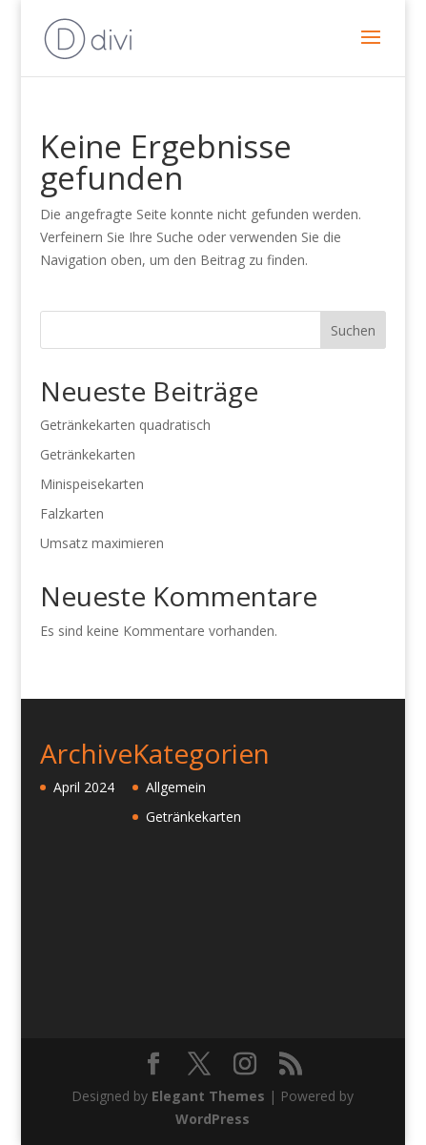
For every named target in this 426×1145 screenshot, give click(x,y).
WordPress (212, 1119)
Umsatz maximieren (102, 543)
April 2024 (83, 787)
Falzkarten (72, 513)
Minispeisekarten (92, 484)
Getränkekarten (87, 454)
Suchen (353, 330)
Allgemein (176, 787)
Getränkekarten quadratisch (125, 425)
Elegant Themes (208, 1096)
